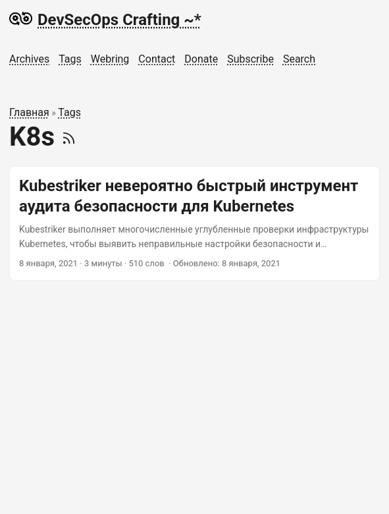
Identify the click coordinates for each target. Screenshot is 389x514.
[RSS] (68, 136)
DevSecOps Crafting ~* (105, 18)
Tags (69, 112)
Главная (29, 112)
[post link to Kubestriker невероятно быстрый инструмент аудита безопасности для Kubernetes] (194, 223)
